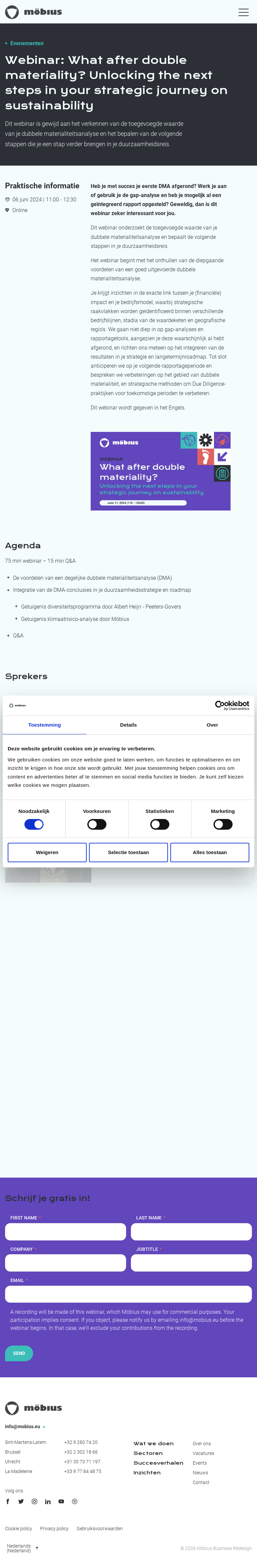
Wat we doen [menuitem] (154, 1444)
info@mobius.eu (25, 1426)
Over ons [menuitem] (202, 1443)
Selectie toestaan (128, 852)
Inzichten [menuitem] (147, 1473)
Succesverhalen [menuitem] (158, 1463)
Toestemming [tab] (44, 725)
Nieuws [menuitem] (200, 1472)
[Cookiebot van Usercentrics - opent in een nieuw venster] (220, 706)
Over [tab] (212, 725)
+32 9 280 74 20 (81, 1442)
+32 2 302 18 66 (81, 1452)
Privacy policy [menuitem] (54, 1528)
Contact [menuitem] (201, 1482)
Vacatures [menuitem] (203, 1453)
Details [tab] (128, 725)
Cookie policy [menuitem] (18, 1528)
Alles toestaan (210, 852)
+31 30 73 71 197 (82, 1461)
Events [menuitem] (200, 1463)
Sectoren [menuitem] (148, 1453)
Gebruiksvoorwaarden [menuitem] (100, 1528)
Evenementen (27, 43)
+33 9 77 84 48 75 (82, 1471)
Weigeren (47, 852)
